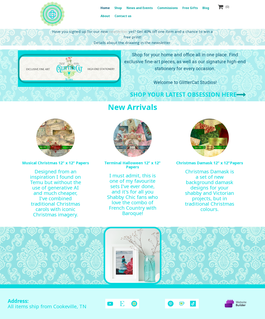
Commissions (167, 8)
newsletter (118, 31)
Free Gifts (190, 8)
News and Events (140, 8)
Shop (118, 8)
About (105, 16)
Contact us (123, 16)
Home (105, 8)
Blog (205, 8)
